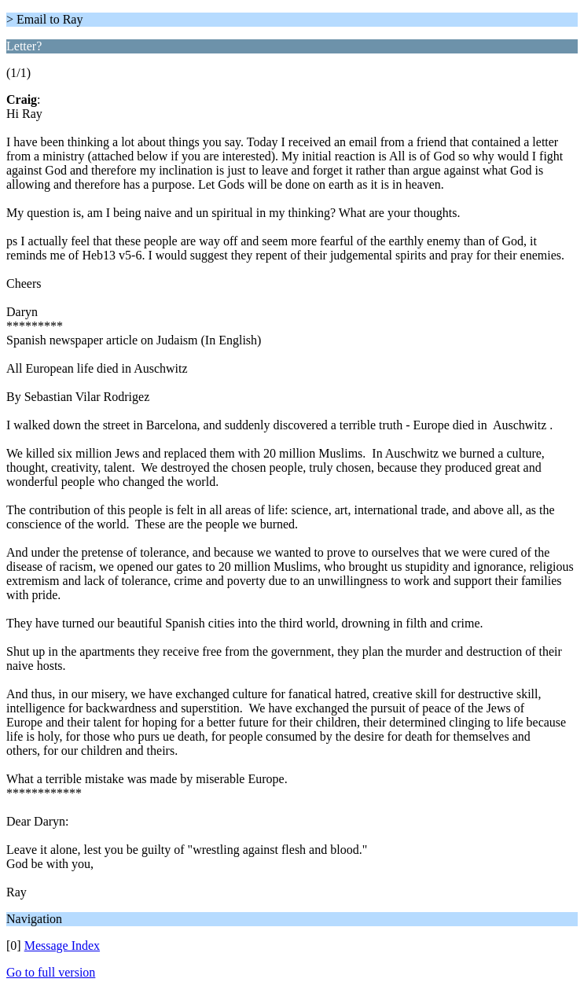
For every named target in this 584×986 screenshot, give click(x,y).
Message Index (62, 945)
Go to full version (50, 972)
